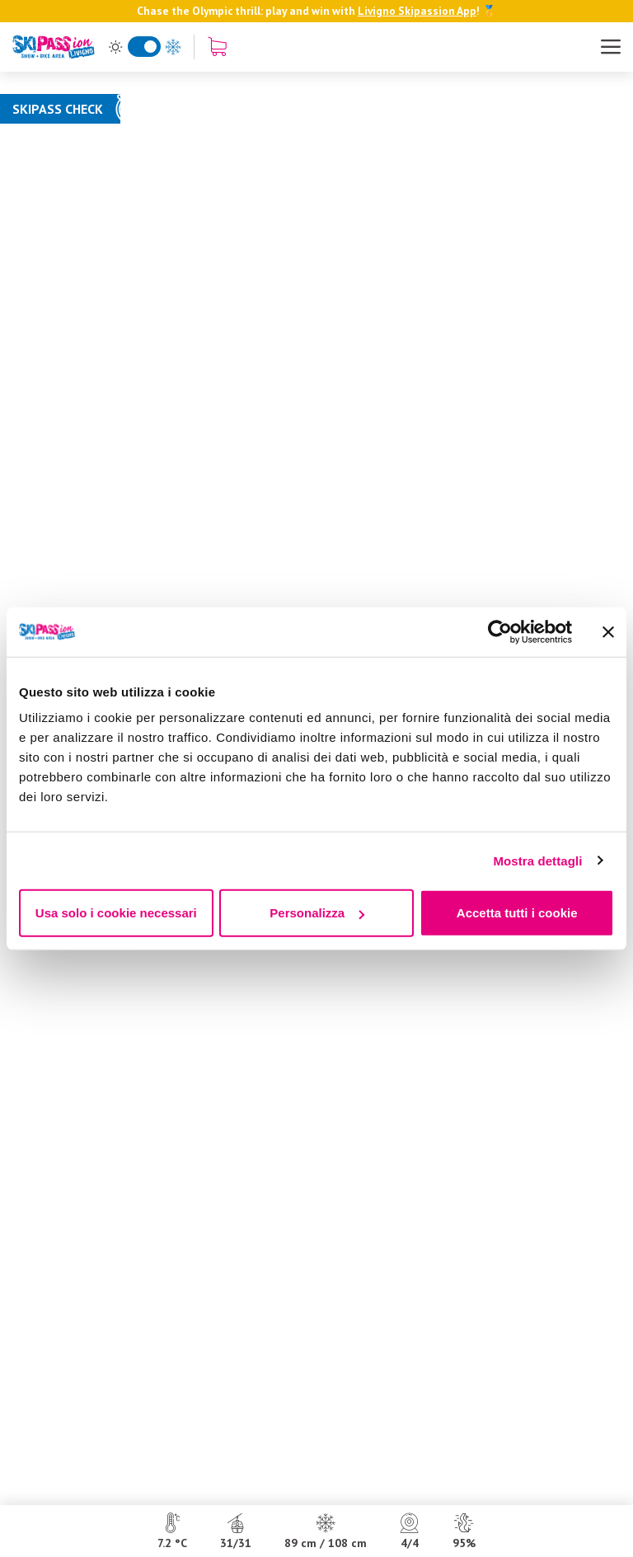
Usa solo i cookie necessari (116, 913)
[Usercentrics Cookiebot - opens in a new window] (500, 631)
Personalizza (317, 913)
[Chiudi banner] (608, 631)
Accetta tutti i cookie (517, 913)
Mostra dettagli (537, 860)
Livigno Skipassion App (417, 10)
